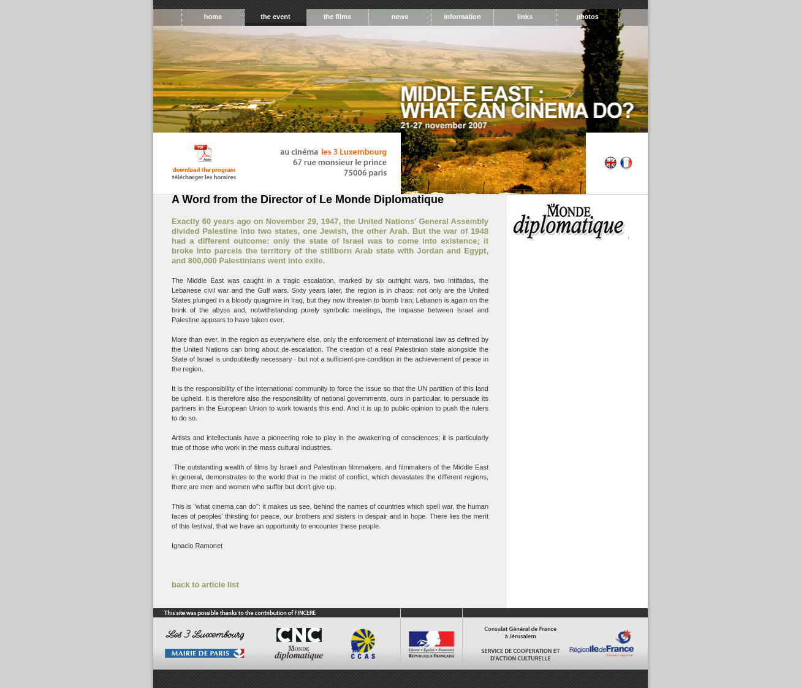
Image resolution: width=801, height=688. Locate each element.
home (213, 16)
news (400, 16)
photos (587, 16)
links (525, 16)
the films (337, 16)
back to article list (205, 584)
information (462, 16)
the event (275, 16)
